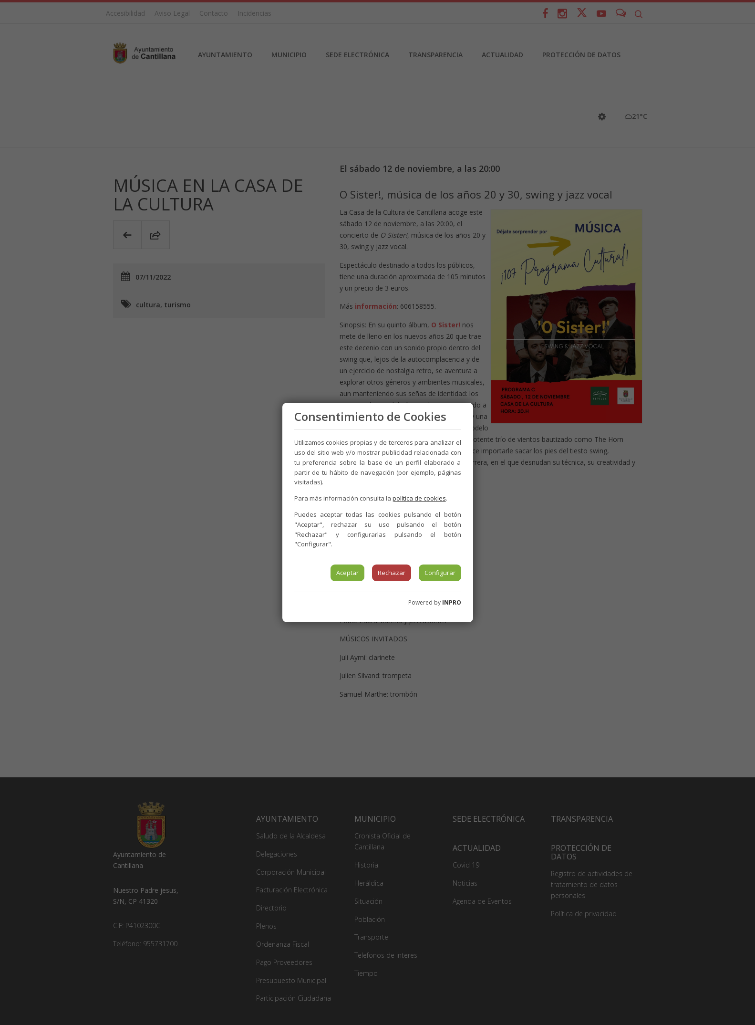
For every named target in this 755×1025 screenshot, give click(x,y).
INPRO (451, 602)
